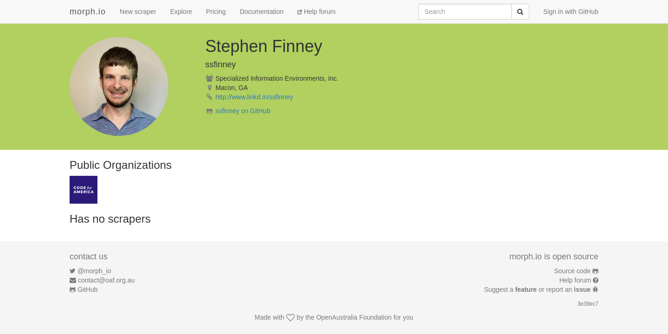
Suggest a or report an (538, 289)
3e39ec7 (587, 304)
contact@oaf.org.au (106, 280)
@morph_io (94, 271)
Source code (572, 271)
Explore (181, 11)
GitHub (87, 289)
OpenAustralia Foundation (354, 317)
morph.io (88, 11)
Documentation (261, 11)
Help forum (316, 11)
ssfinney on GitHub (242, 111)
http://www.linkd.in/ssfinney (254, 97)
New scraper (138, 11)
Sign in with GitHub (570, 11)
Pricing (216, 11)
